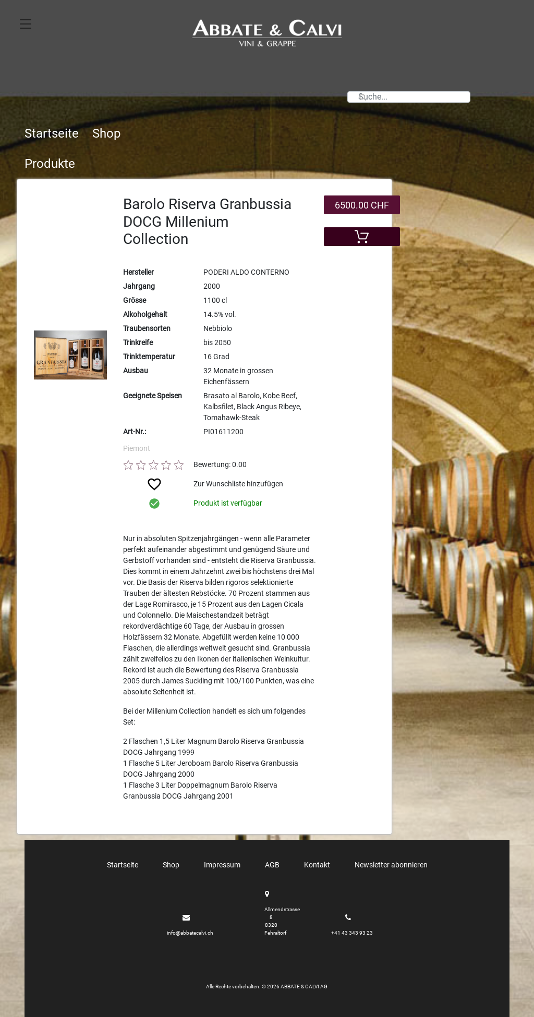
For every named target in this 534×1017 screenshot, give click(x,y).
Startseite (52, 133)
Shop (106, 133)
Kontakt (317, 865)
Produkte (50, 163)
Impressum (222, 865)
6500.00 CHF (362, 205)
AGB (272, 865)
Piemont (136, 448)
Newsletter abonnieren (391, 865)
